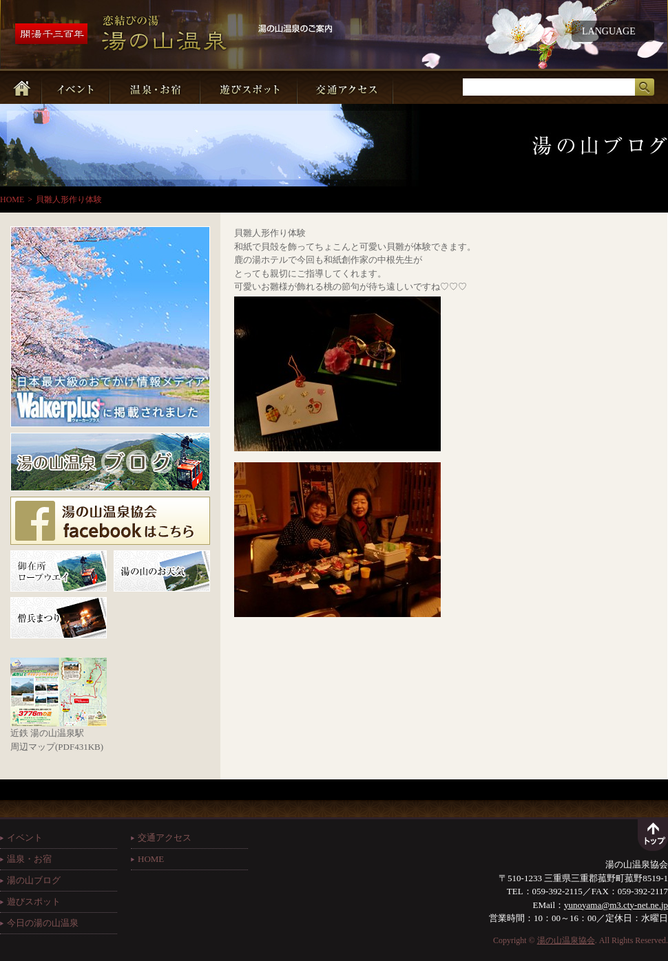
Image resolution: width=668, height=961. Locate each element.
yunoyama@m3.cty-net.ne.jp (616, 905)
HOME (12, 199)
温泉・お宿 (29, 859)
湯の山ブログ (34, 880)
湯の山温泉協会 (566, 940)
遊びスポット (34, 901)
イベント (25, 837)
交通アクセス (164, 837)
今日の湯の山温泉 (43, 923)
